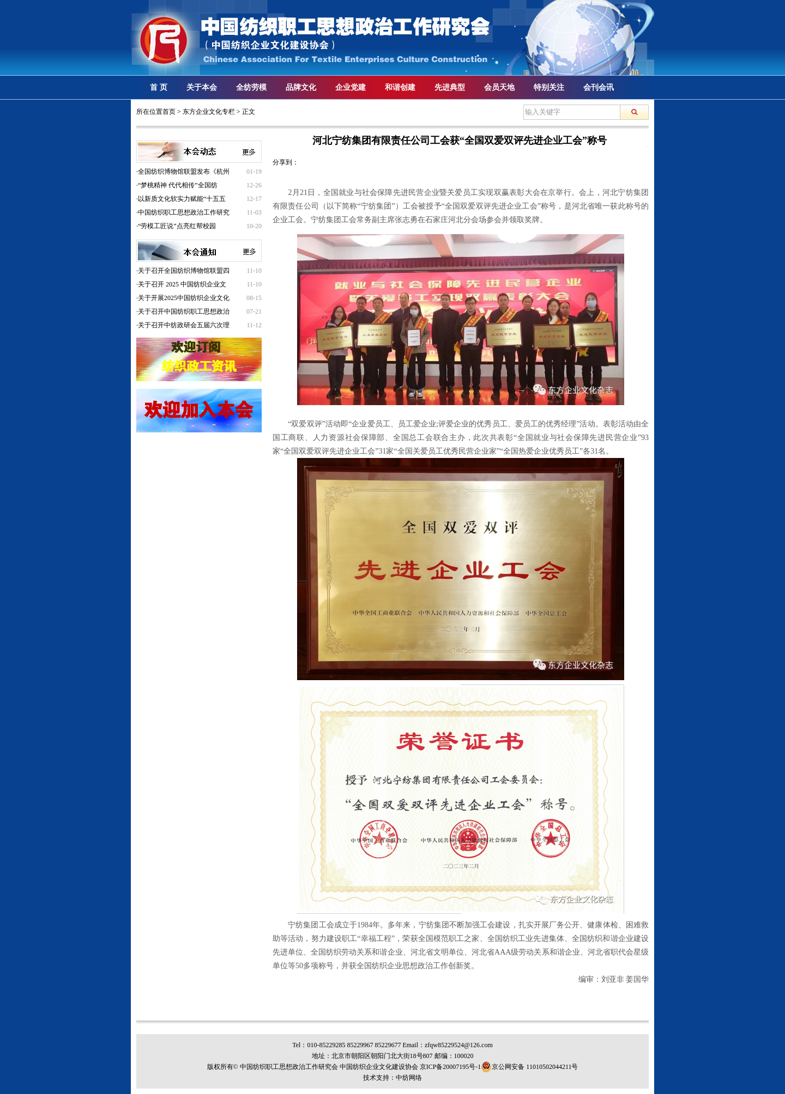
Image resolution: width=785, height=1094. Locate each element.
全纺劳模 (251, 87)
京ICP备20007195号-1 (450, 1067)
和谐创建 (400, 87)
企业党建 (350, 87)
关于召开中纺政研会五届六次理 (184, 325)
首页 (169, 111)
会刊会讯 (598, 87)
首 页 (158, 87)
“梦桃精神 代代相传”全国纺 (178, 185)
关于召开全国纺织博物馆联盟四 (184, 270)
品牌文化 (301, 87)
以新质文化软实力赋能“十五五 (182, 199)
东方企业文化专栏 (209, 111)
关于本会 (201, 87)
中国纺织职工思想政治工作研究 (184, 212)
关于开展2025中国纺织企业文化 (184, 298)
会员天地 (499, 87)
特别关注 (549, 87)
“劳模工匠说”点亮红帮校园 (177, 226)
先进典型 (449, 87)
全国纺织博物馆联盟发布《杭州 (184, 171)
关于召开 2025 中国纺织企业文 (182, 284)
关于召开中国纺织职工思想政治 (184, 311)
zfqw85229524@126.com (459, 1045)
